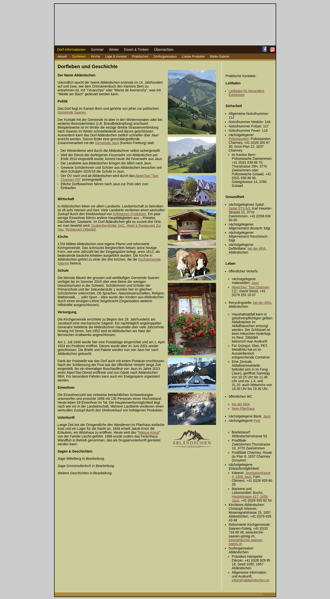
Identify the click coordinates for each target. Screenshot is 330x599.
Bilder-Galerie (219, 56)
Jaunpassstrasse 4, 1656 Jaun (251, 475)
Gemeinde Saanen (72, 112)
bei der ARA (257, 248)
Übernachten (163, 49)
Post (256, 421)
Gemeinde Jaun (107, 143)
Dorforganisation (165, 56)
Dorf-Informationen (71, 49)
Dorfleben (79, 56)
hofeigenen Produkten (129, 214)
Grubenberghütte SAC (108, 225)
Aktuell (62, 56)
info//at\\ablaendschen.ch (250, 580)
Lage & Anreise (115, 56)
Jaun (255, 283)
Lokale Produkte (193, 56)
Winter (114, 49)
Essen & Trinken (136, 49)
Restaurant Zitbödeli (80, 229)
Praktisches (140, 56)
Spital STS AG (239, 208)
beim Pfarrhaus (243, 408)
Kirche (95, 56)
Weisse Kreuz (148, 432)
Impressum (269, 594)
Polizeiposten (239, 139)
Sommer (97, 49)
